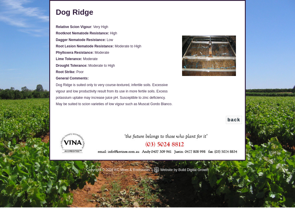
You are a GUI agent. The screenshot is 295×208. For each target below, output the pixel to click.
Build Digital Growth (193, 170)
